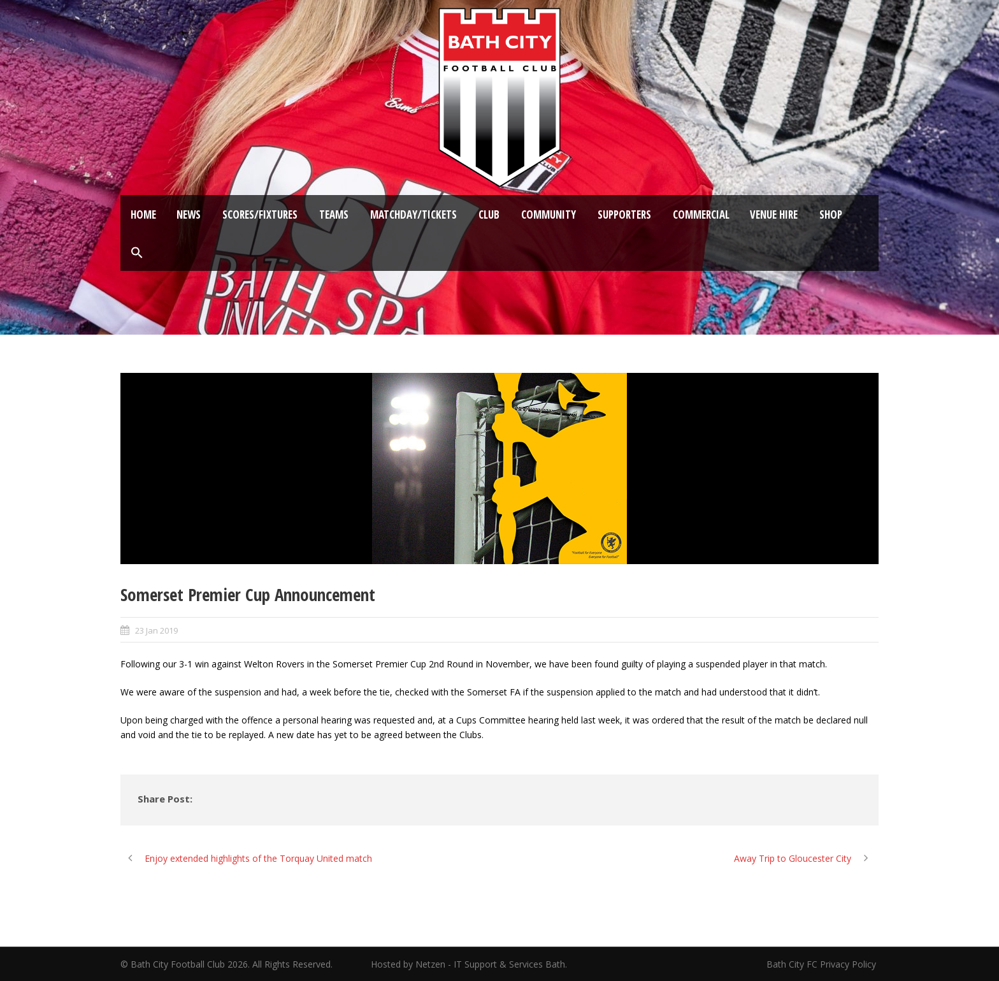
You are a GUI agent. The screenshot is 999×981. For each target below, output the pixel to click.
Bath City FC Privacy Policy (822, 964)
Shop (830, 214)
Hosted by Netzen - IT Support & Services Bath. (469, 964)
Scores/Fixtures (260, 214)
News (188, 214)
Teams (334, 214)
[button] (137, 253)
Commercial (701, 214)
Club (489, 214)
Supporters (624, 214)
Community (548, 214)
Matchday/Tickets (413, 214)
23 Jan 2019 (156, 630)
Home (143, 214)
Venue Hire (774, 214)
